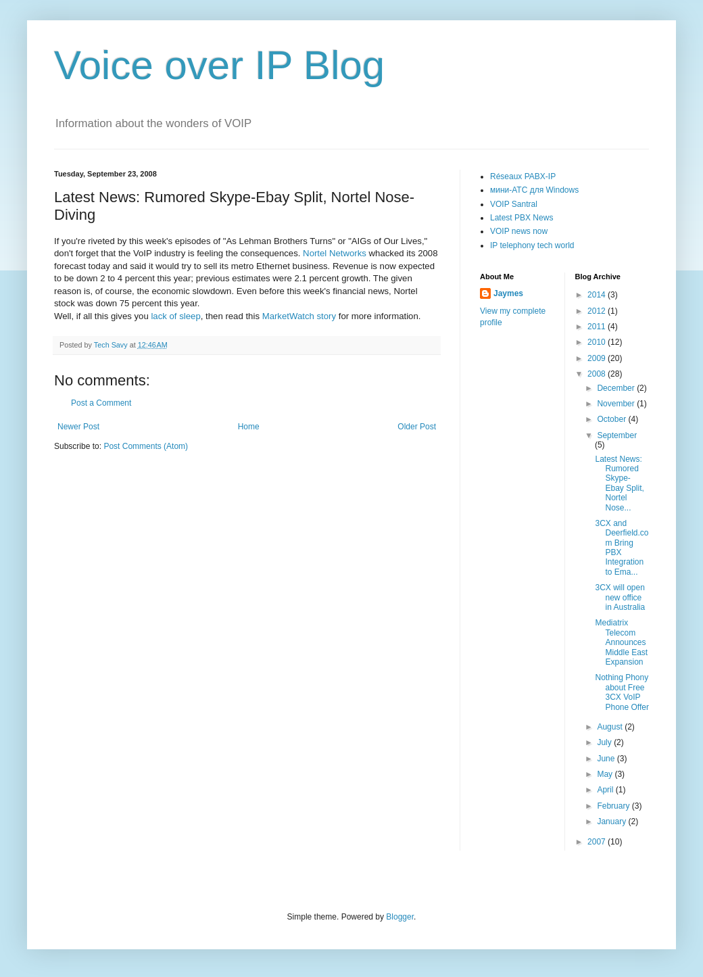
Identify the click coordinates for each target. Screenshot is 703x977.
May (605, 774)
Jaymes (508, 293)
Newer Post (78, 426)
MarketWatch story (299, 316)
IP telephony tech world (532, 245)
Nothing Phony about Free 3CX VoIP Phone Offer (622, 692)
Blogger (400, 917)
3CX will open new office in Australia (620, 597)
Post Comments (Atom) (145, 446)
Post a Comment (101, 403)
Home (249, 426)
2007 (597, 842)
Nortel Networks (334, 253)
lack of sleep (175, 316)
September (617, 435)
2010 (597, 342)
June (606, 758)
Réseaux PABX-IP (523, 176)
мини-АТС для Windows (534, 190)
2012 (597, 311)
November (617, 403)
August (611, 727)
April (606, 789)
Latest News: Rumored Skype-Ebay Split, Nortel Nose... (619, 483)
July (605, 742)
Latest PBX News (521, 217)
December (617, 388)
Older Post (416, 426)
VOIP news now (519, 231)
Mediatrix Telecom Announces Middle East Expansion (621, 642)
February (614, 806)
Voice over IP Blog (219, 65)
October (612, 419)
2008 (597, 374)
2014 (597, 295)
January (612, 821)
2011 (597, 326)
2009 (597, 358)
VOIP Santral (513, 204)
